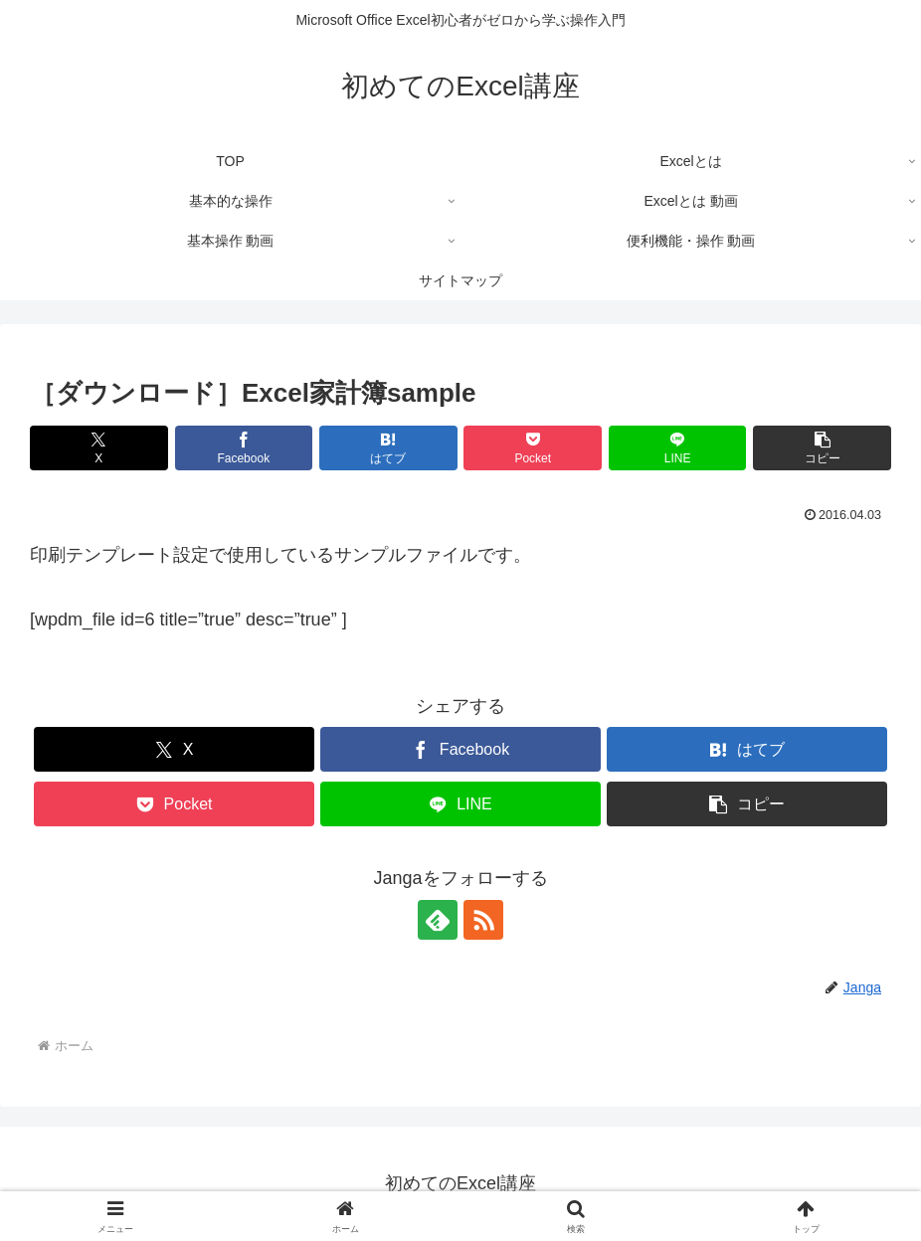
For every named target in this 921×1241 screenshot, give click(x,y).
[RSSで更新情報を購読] (483, 920)
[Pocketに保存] (532, 448)
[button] (822, 448)
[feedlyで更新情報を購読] (438, 920)
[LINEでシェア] (678, 448)
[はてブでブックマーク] (388, 448)
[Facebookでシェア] (244, 448)
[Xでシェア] (99, 448)
